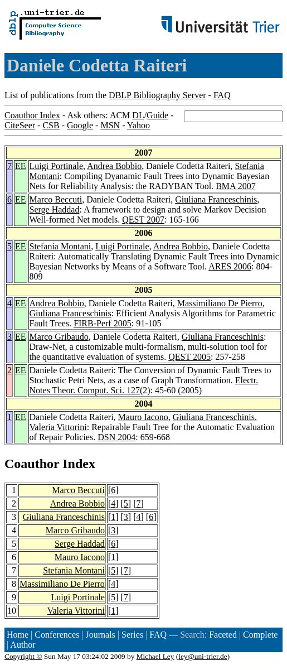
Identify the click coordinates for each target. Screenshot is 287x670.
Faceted (223, 634)
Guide (157, 115)
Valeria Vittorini (58, 427)
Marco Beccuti (56, 199)
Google (80, 125)
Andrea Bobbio (114, 166)
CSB (50, 125)
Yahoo (138, 125)
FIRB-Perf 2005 (103, 323)
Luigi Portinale (56, 166)
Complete (260, 634)
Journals (100, 634)
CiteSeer (19, 125)
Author (22, 644)
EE (20, 166)
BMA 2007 (236, 186)
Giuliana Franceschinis (216, 199)
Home (17, 634)
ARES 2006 (229, 266)
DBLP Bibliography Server (157, 95)
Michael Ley (155, 656)
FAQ (222, 95)
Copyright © (23, 656)
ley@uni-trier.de (202, 656)
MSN (110, 125)
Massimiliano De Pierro (219, 303)
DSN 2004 (116, 437)
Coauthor (31, 463)
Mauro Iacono (143, 417)
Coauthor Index (32, 115)
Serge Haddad (55, 209)
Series (132, 634)
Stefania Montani (60, 246)
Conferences (57, 634)
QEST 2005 (189, 356)
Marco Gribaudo (59, 336)
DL (138, 115)
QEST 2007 (143, 219)
